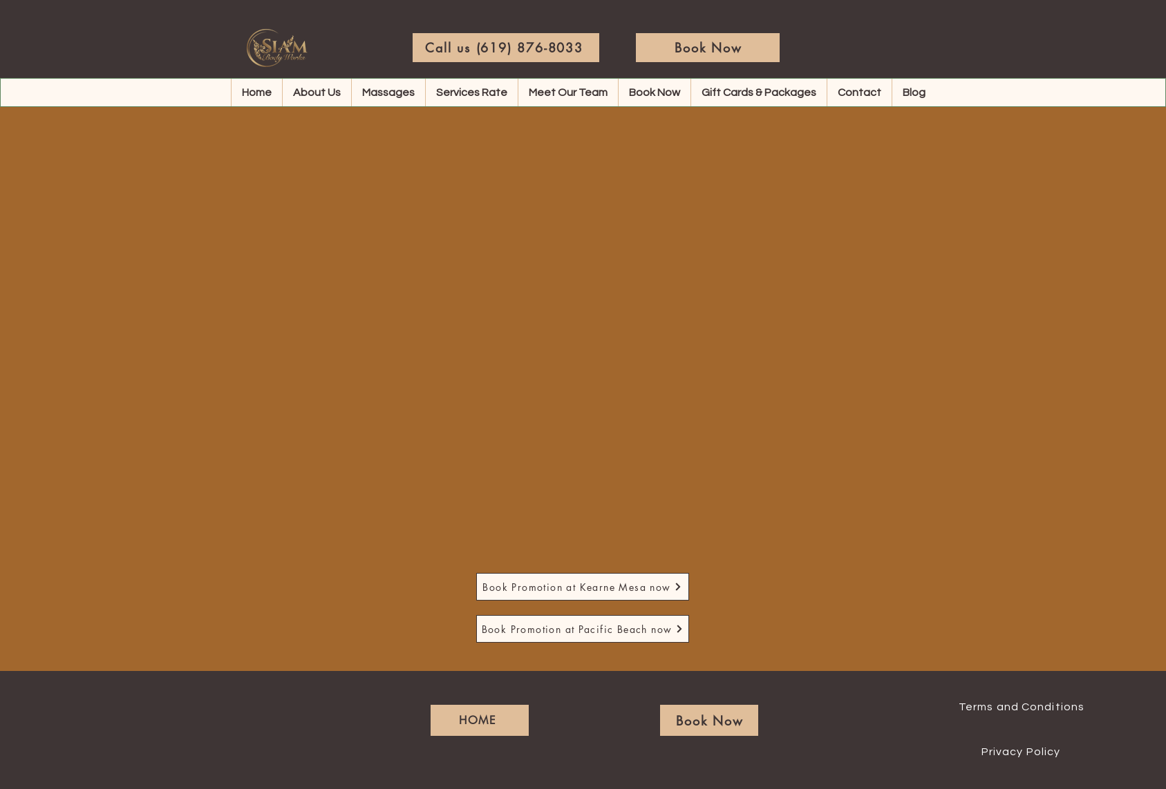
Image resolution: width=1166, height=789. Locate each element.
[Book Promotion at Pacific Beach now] (582, 629)
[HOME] (480, 720)
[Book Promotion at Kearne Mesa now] (582, 587)
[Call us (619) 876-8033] (506, 47)
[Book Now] (708, 47)
